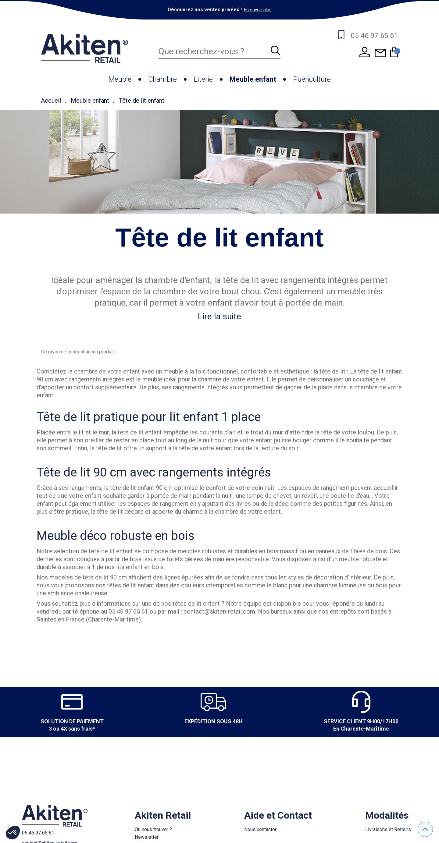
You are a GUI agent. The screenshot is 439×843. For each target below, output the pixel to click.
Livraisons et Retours (388, 829)
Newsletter (147, 837)
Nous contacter (260, 829)
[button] (12, 832)
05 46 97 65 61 (38, 833)
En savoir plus (258, 9)
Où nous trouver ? (153, 829)
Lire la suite (219, 316)
